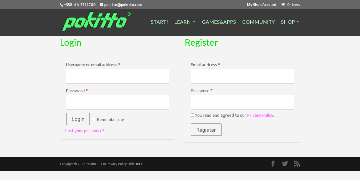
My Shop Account (262, 5)
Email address (205, 64)
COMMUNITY (258, 22)
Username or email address (93, 64)
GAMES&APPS (219, 22)
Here (138, 164)
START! (159, 22)
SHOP (288, 22)
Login (78, 119)
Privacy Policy (260, 115)
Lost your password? (84, 130)
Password (77, 90)
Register (206, 129)
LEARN (182, 22)
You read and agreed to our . (234, 115)
